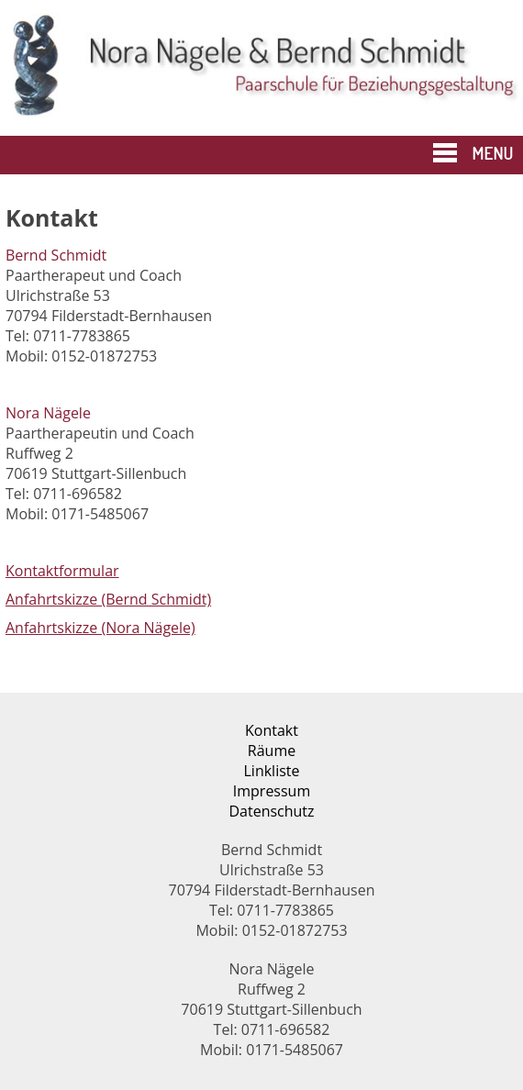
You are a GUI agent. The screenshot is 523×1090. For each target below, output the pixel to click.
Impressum (271, 791)
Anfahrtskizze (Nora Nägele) (100, 627)
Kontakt (271, 730)
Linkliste (272, 771)
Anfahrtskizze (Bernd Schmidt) (108, 599)
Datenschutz (271, 811)
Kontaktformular (62, 571)
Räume (271, 750)
